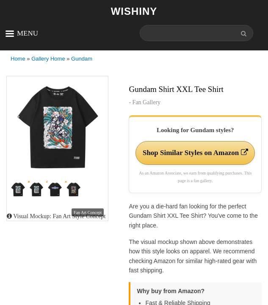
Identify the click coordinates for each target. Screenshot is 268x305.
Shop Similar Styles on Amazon (195, 153)
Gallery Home (48, 58)
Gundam (81, 58)
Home (18, 58)
